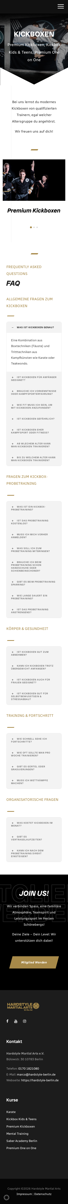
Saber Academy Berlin (21, 1141)
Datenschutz (42, 1194)
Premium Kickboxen (34, 210)
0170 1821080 (28, 1068)
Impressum (24, 1194)
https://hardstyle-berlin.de (40, 1080)
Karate (11, 1112)
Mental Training (17, 1133)
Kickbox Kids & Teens (21, 1119)
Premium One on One (21, 1148)
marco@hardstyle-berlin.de (36, 1074)
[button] (6, 1197)
